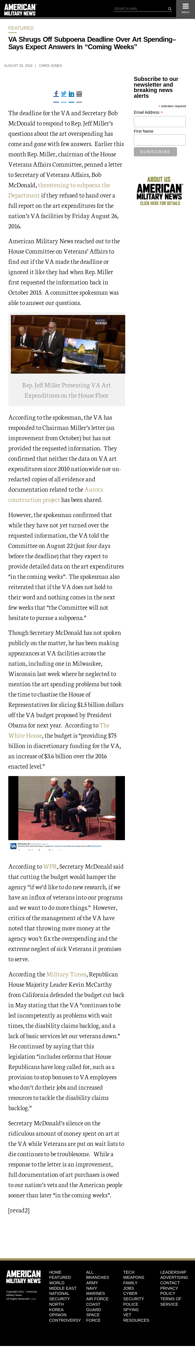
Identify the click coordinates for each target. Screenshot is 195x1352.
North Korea (56, 1307)
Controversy (63, 1320)
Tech (128, 1272)
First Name (143, 131)
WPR (50, 866)
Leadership (173, 1272)
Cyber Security (133, 1296)
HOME (55, 1272)
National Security (59, 1296)
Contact (170, 1283)
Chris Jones (50, 66)
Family (130, 1283)
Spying (131, 1309)
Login (33, 1298)
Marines (95, 1293)
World (57, 1283)
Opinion (58, 1315)
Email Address (148, 112)
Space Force (93, 1318)
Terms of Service (170, 1302)
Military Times (66, 973)
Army (92, 1283)
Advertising (174, 1277)
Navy (91, 1288)
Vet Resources (136, 1318)
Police (130, 1304)
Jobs (128, 1288)
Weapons (133, 1277)
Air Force (97, 1299)
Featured (21, 28)
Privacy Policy (169, 1291)
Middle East (63, 1288)
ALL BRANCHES (97, 1275)
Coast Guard (93, 1307)
